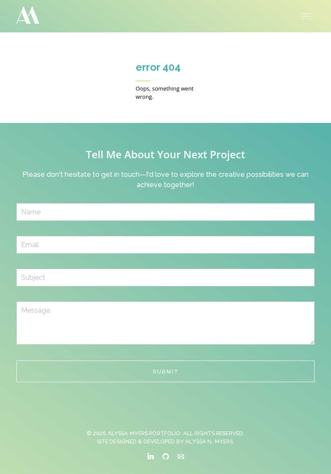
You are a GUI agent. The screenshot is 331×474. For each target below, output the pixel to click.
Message (165, 323)
